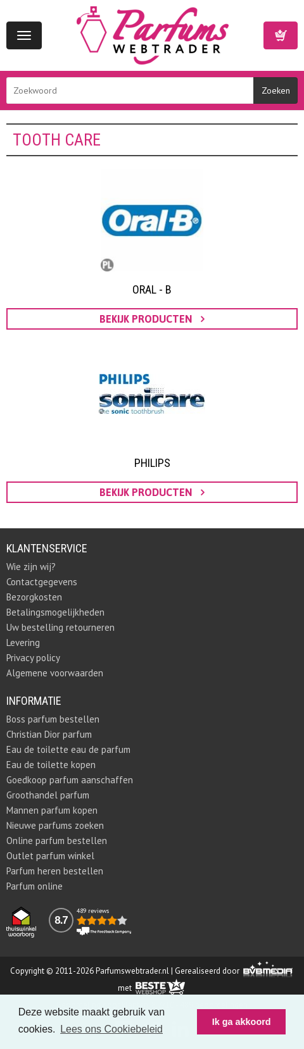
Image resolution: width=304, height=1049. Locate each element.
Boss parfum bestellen (52, 719)
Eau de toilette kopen (51, 765)
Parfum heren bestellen (54, 871)
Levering (23, 642)
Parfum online (34, 886)
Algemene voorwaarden (54, 673)
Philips (152, 462)
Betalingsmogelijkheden (55, 612)
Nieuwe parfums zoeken (55, 825)
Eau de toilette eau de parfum (68, 749)
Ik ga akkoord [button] (241, 1022)
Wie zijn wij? (31, 567)
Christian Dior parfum (49, 734)
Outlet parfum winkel (50, 856)
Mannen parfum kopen (52, 810)
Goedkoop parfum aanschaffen (69, 780)
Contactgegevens (41, 582)
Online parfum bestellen (56, 841)
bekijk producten (152, 319)
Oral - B (152, 289)
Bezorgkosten (34, 597)
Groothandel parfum (47, 795)
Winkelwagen (280, 35)
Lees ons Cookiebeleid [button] (111, 1029)
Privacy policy (33, 658)
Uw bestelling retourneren (60, 627)
